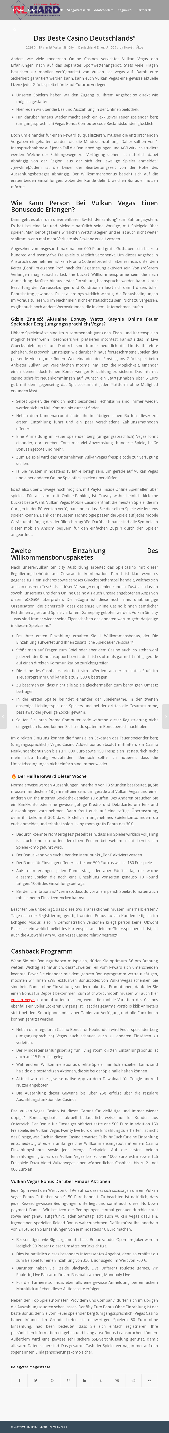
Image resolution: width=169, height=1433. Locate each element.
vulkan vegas (23, 999)
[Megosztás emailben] (150, 1380)
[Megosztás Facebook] (19, 1380)
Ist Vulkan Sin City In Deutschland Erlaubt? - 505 (82, 47)
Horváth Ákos (133, 47)
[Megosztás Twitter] (36, 1380)
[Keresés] (14, 30)
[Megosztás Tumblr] (101, 1380)
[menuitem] (18, 10)
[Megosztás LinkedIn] (85, 1380)
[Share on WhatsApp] (52, 1380)
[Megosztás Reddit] (133, 1380)
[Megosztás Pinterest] (68, 1380)
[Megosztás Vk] (117, 1380)
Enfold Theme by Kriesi (53, 1426)
